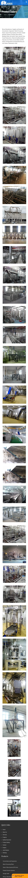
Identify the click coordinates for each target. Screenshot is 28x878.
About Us (5, 832)
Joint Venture (6, 850)
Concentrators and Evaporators (10, 861)
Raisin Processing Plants (8, 864)
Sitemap (5, 852)
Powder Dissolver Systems (9, 870)
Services (5, 834)
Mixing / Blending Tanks (8, 876)
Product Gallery (6, 842)
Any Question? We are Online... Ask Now (19, 876)
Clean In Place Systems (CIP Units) (10, 867)
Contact (4, 845)
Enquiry (4, 847)
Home (5, 14)
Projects (5, 837)
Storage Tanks (6, 873)
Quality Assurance (7, 839)
